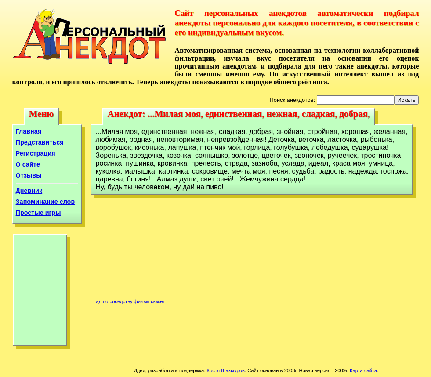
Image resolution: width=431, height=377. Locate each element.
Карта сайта (363, 370)
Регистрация (35, 153)
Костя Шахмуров (226, 370)
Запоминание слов (45, 201)
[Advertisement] (40, 292)
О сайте (28, 164)
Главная (29, 131)
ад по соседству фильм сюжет (130, 301)
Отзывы (29, 175)
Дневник (29, 190)
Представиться (40, 142)
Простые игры (38, 212)
